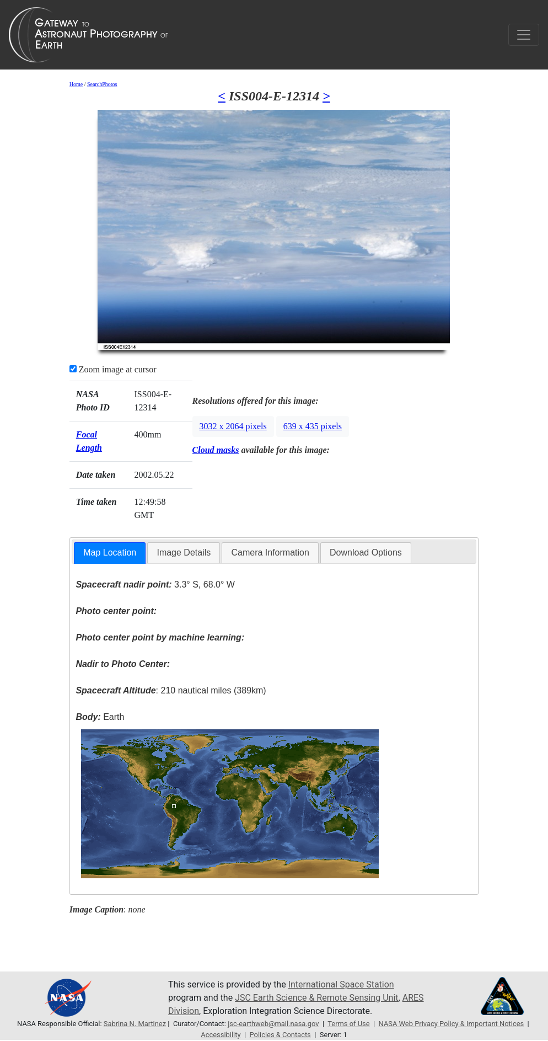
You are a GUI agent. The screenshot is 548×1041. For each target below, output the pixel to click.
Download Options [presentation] (366, 552)
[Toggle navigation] (523, 35)
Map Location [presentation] (109, 552)
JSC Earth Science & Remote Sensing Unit (316, 997)
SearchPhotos (102, 84)
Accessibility (220, 1035)
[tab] (110, 553)
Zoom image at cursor (113, 369)
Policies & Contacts (279, 1035)
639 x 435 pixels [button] (312, 426)
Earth (100, 717)
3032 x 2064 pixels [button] (233, 426)
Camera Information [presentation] (270, 552)
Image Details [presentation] (184, 552)
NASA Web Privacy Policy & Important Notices (451, 1023)
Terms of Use (348, 1023)
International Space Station (341, 984)
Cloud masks (215, 450)
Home (76, 84)
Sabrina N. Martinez (135, 1023)
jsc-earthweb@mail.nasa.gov (273, 1023)
